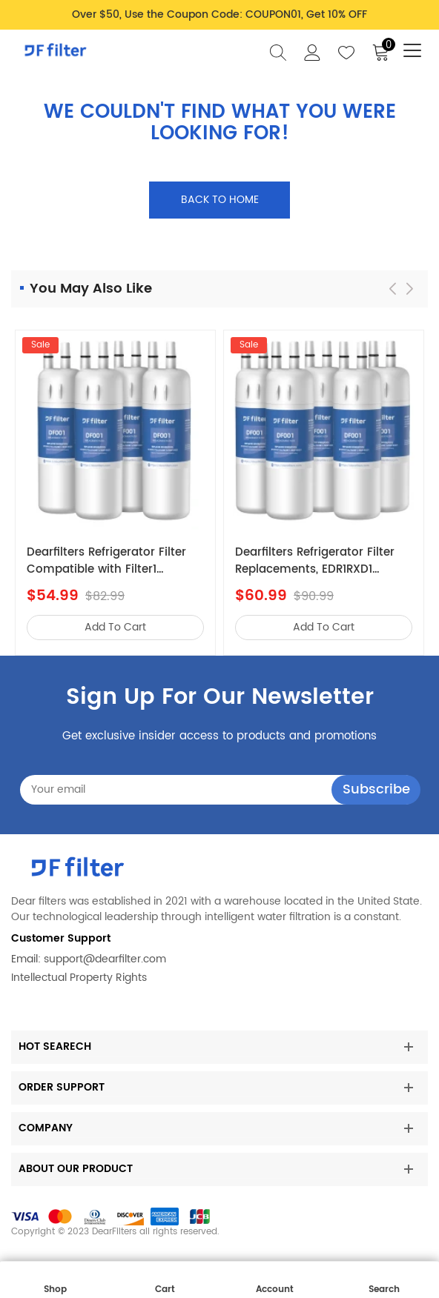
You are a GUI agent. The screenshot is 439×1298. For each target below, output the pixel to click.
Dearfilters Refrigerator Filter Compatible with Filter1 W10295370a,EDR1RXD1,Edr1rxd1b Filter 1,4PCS (114, 561)
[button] (409, 289)
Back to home (220, 199)
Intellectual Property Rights (79, 977)
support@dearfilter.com (105, 959)
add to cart (115, 627)
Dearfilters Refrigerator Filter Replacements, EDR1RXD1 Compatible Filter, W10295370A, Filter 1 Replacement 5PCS (315, 561)
